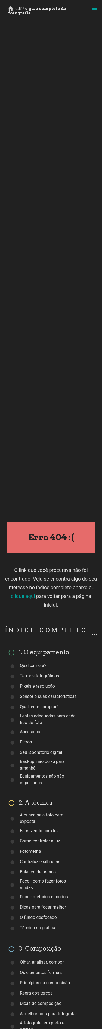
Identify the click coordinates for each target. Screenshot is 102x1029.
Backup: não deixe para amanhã (42, 765)
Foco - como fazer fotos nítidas (43, 884)
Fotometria (30, 851)
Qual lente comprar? (39, 706)
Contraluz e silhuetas (40, 861)
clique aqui (23, 596)
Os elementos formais (41, 972)
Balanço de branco (38, 871)
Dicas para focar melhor (43, 907)
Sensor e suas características (48, 696)
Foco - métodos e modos (44, 896)
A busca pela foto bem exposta (41, 818)
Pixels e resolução (37, 686)
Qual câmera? (33, 665)
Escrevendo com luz (39, 830)
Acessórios (31, 731)
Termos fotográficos (39, 675)
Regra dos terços (36, 993)
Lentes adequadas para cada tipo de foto (48, 719)
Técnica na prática (37, 927)
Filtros (26, 742)
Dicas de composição (40, 1003)
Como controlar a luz (40, 841)
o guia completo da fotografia (37, 10)
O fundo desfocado (38, 917)
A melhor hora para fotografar (48, 1013)
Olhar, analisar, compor (42, 962)
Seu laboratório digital (41, 752)
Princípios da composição (45, 982)
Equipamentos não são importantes (42, 779)
